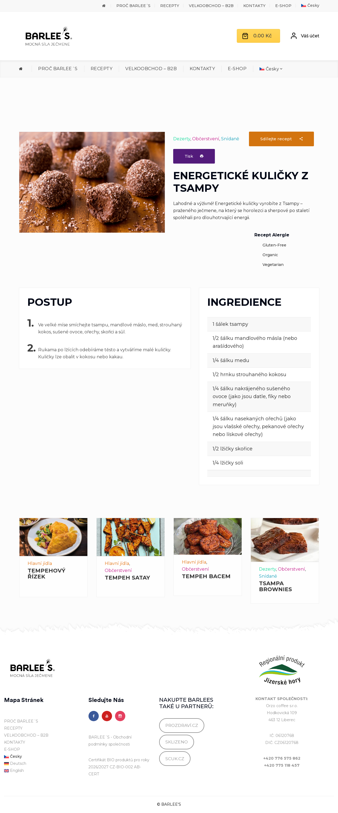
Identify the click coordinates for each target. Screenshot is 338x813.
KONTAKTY (254, 5)
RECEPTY (169, 5)
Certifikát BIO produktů (110, 759)
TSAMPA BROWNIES (275, 586)
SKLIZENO (176, 741)
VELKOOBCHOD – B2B (211, 5)
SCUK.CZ (174, 758)
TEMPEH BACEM (206, 576)
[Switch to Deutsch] (42, 763)
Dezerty (181, 138)
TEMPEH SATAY (127, 577)
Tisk (194, 156)
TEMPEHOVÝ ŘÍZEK (46, 573)
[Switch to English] (42, 770)
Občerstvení (205, 138)
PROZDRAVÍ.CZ (181, 725)
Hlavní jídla (40, 563)
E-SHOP (283, 5)
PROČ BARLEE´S (133, 5)
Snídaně (230, 138)
